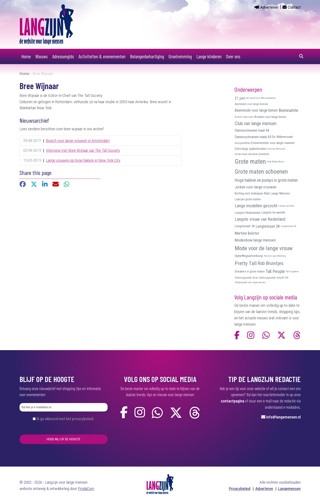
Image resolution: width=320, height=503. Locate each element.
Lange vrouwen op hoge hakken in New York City (83, 160)
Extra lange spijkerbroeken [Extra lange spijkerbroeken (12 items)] (251, 148)
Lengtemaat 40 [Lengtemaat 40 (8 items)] (288, 226)
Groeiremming (180, 56)
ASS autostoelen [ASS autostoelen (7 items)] (268, 98)
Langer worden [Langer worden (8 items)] (286, 205)
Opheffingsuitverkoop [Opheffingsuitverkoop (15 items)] (249, 256)
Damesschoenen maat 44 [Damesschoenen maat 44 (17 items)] (252, 130)
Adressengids (63, 56)
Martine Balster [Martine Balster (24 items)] (247, 233)
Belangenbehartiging (147, 56)
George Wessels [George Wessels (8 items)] (276, 148)
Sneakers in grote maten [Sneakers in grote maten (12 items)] (250, 271)
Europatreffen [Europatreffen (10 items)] (242, 143)
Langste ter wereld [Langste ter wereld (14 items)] (273, 212)
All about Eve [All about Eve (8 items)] (253, 98)
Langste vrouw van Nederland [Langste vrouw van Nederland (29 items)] (260, 219)
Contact (294, 7)
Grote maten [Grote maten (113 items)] (250, 161)
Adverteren (269, 7)
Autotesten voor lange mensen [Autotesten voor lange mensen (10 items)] (251, 104)
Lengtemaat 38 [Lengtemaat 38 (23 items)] (268, 226)
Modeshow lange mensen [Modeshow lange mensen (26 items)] (255, 240)
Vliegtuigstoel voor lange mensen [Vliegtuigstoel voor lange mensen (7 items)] (250, 282)
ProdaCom (86, 488)
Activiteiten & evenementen (102, 56)
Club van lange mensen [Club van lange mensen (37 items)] (255, 123)
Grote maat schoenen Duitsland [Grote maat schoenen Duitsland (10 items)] (252, 154)
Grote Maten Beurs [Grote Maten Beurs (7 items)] (275, 161)
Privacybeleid (239, 488)
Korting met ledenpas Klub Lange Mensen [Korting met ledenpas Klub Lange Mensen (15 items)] (262, 193)
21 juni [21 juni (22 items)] (240, 98)
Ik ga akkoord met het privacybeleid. (65, 418)
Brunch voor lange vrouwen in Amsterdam (78, 140)
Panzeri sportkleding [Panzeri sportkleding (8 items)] (275, 255)
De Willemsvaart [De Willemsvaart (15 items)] (282, 137)
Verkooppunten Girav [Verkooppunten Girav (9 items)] (246, 277)
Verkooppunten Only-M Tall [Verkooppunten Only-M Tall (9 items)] (273, 277)
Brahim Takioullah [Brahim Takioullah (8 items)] (244, 116)
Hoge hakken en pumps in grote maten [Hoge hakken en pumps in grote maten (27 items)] (266, 180)
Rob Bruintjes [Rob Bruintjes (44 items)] (270, 263)
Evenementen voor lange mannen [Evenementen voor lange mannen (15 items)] (273, 143)
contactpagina (232, 400)
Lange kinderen (209, 56)
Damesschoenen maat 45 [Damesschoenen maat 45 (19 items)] (253, 137)
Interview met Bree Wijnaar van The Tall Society (83, 150)
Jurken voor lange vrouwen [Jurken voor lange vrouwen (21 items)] (255, 187)
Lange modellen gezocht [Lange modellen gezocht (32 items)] (256, 205)
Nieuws (41, 56)
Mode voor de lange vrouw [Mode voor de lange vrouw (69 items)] (263, 248)
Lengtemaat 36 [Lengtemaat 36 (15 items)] (245, 226)
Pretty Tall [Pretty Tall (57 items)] (246, 263)
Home (26, 56)
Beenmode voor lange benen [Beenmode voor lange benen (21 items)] (256, 110)
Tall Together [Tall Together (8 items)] (292, 271)
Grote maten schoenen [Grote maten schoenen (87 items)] (261, 171)
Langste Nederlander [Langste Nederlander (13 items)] (248, 213)
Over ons (233, 56)
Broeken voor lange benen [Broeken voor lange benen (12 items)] (270, 117)
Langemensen (289, 488)
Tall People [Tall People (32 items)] (275, 271)
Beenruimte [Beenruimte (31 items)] (288, 110)
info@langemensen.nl (283, 416)
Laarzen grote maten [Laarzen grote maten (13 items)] (248, 199)
